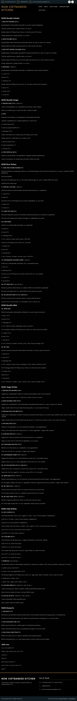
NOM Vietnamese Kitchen (18, 678)
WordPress (72, 698)
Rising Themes (63, 698)
